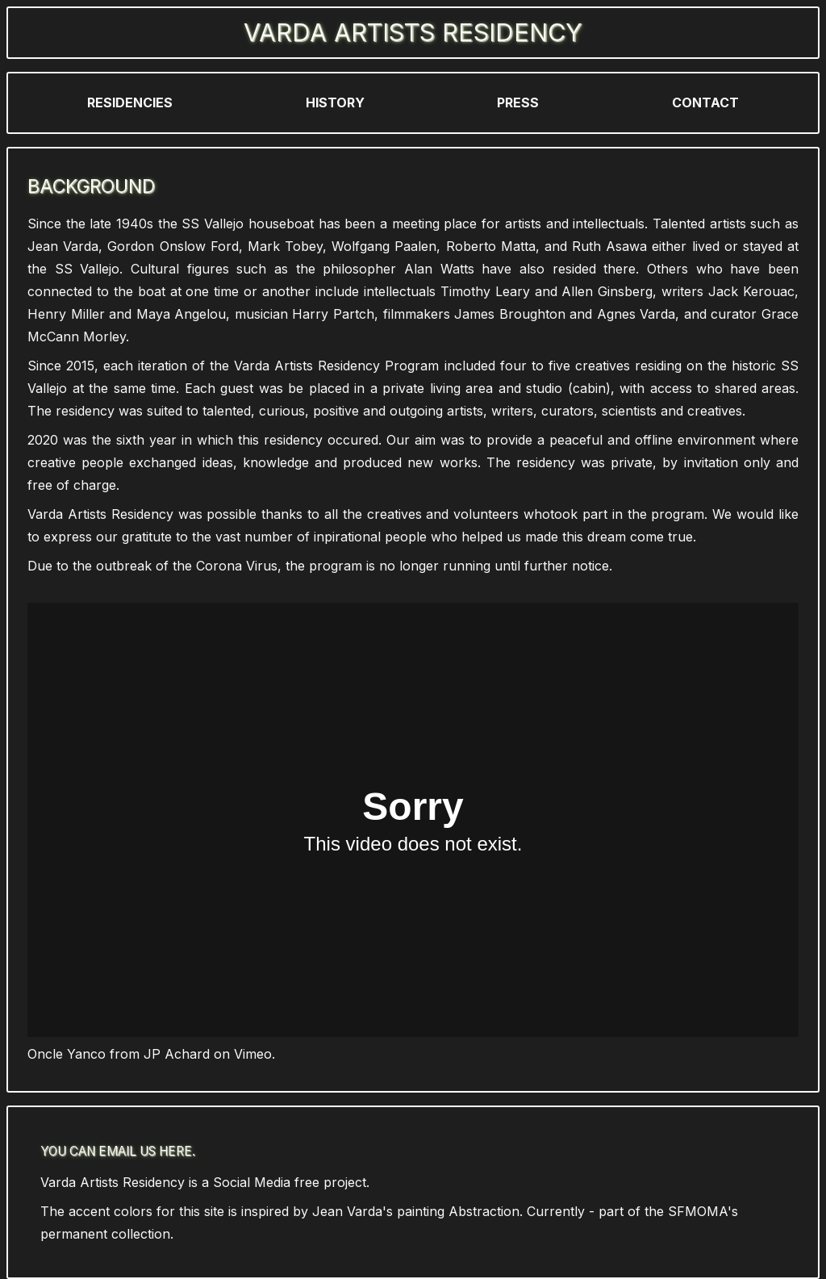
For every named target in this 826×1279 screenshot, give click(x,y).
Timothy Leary (485, 291)
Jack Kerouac (751, 291)
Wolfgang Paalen (384, 246)
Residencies (130, 102)
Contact (705, 102)
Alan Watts (439, 269)
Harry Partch (333, 314)
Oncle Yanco (66, 1054)
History (335, 102)
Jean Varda (62, 246)
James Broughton (509, 314)
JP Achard (177, 1054)
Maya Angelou (181, 314)
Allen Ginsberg (607, 291)
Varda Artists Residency (413, 32)
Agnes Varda (636, 314)
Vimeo (253, 1054)
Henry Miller (66, 314)
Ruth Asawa (609, 246)
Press (518, 102)
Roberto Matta (491, 246)
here (175, 1151)
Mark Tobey (285, 246)
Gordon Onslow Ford (172, 246)
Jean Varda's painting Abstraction (415, 1211)
